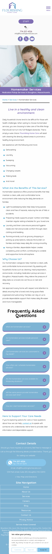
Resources (26, 510)
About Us (26, 491)
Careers (26, 501)
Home (26, 487)
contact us (27, 423)
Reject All (31, 550)
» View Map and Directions (26, 477)
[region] (30, 542)
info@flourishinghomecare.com (26, 34)
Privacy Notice (26, 519)
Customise (17, 550)
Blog (26, 505)
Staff (26, 21)
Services (26, 496)
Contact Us (26, 515)
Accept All (43, 550)
